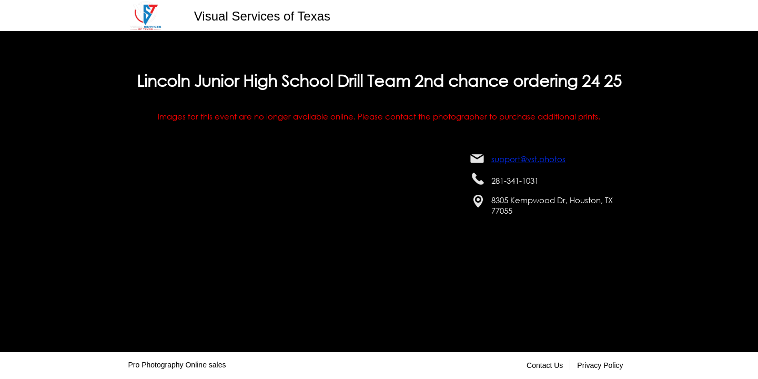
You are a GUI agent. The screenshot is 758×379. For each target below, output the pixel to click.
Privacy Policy (600, 365)
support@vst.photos (528, 159)
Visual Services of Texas (262, 16)
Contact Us (545, 365)
